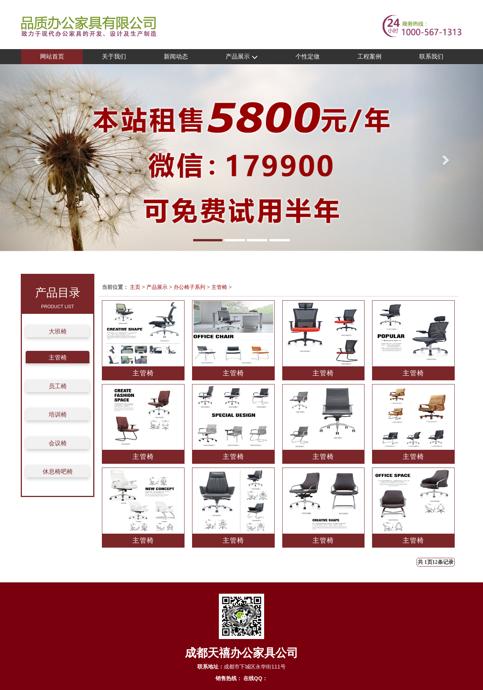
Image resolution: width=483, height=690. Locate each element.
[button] (36, 157)
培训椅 (58, 414)
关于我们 (114, 56)
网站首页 (52, 56)
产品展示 (241, 56)
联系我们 (431, 56)
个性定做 (307, 56)
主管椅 (58, 357)
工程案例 (369, 56)
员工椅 (58, 386)
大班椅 (58, 331)
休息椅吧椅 (58, 471)
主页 (135, 287)
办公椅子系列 (189, 287)
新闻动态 (176, 56)
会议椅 (58, 443)
